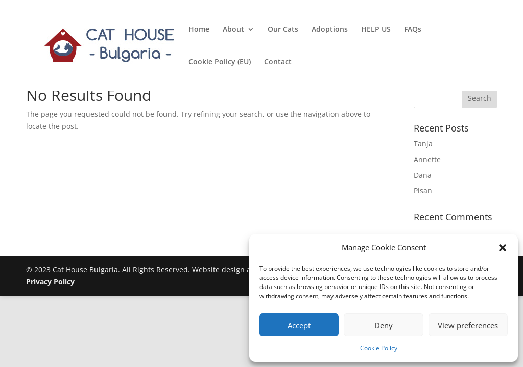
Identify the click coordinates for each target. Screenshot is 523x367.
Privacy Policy (50, 281)
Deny (383, 325)
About (233, 29)
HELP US (376, 29)
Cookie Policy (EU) (219, 62)
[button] (502, 248)
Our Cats (283, 29)
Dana (423, 175)
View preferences (468, 325)
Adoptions (330, 29)
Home (198, 29)
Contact (278, 62)
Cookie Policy (378, 348)
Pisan (423, 190)
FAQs (412, 29)
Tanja (423, 143)
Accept (299, 325)
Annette (427, 159)
